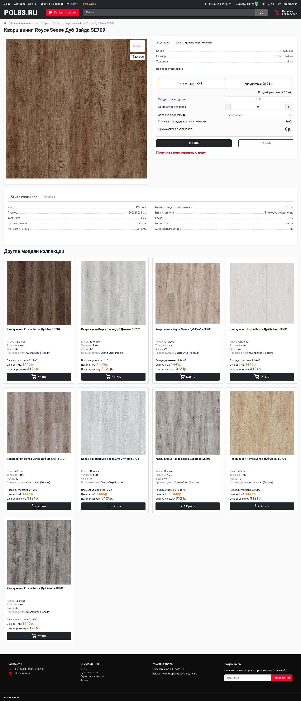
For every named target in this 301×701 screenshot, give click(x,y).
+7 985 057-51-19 (244, 4)
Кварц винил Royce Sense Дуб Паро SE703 (182, 458)
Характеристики (24, 196)
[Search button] (261, 12)
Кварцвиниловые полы (24, 23)
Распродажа (89, 3)
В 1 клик (266, 143)
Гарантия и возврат (51, 3)
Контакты (72, 3)
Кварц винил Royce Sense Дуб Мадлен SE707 (36, 458)
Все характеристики (169, 68)
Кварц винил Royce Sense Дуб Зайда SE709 (89, 23)
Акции (84, 680)
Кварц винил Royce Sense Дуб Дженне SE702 (110, 329)
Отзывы (50, 196)
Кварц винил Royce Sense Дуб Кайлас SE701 (258, 329)
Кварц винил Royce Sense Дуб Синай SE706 (258, 458)
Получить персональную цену (181, 152)
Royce (45, 23)
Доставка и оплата (25, 3)
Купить (194, 143)
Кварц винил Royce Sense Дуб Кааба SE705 (183, 329)
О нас (7, 3)
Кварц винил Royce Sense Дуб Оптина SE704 (110, 458)
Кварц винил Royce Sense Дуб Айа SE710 (33, 329)
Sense (56, 23)
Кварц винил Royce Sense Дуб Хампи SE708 (35, 588)
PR (18, 697)
